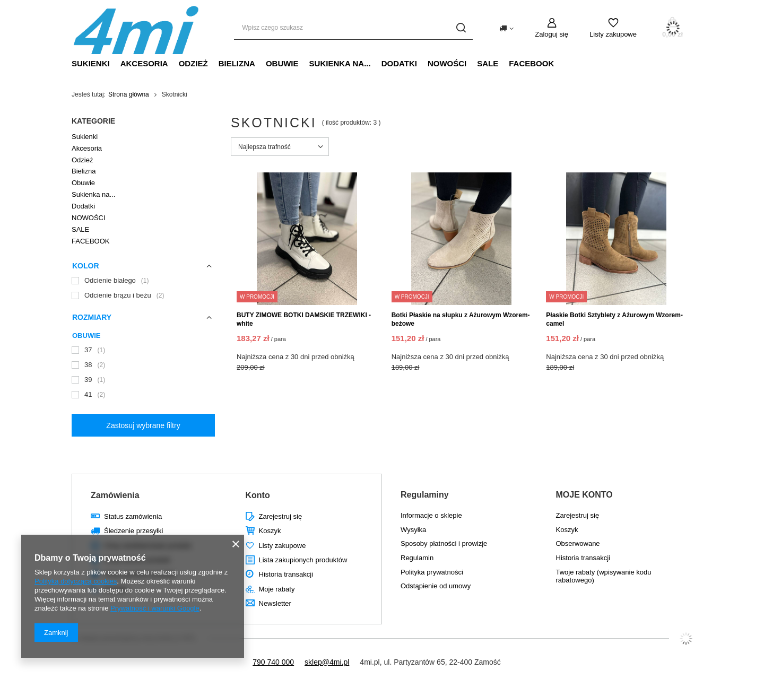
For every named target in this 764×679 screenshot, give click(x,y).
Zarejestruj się (280, 516)
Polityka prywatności (432, 572)
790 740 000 (273, 662)
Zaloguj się (551, 34)
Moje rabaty (277, 589)
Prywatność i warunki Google (154, 608)
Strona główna (128, 94)
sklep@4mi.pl (327, 662)
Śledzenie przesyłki (133, 531)
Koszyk (270, 531)
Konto (258, 495)
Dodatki (399, 63)
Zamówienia (115, 495)
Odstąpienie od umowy (436, 586)
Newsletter (275, 603)
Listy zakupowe (613, 34)
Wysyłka (413, 530)
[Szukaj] (461, 28)
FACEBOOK (531, 63)
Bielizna (237, 63)
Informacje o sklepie (431, 515)
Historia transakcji (286, 574)
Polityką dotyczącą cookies (75, 581)
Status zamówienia (133, 516)
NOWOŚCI (447, 63)
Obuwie (282, 63)
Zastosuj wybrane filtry (143, 425)
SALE (487, 63)
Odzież (193, 63)
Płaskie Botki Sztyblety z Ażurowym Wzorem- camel (614, 319)
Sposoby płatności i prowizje (444, 543)
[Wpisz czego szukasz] (353, 28)
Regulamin (417, 558)
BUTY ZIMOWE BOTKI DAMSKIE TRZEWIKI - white (304, 319)
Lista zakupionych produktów (303, 560)
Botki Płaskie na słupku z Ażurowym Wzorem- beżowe (461, 319)
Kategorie (93, 121)
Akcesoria (144, 63)
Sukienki (91, 63)
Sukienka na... (340, 63)
